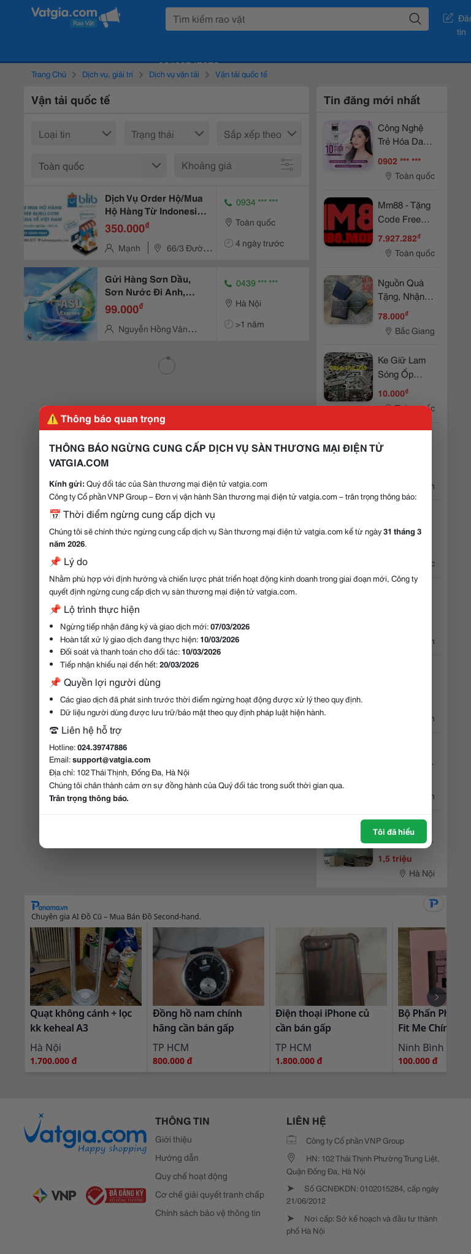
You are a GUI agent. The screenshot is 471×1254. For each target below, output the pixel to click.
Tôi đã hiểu (394, 831)
